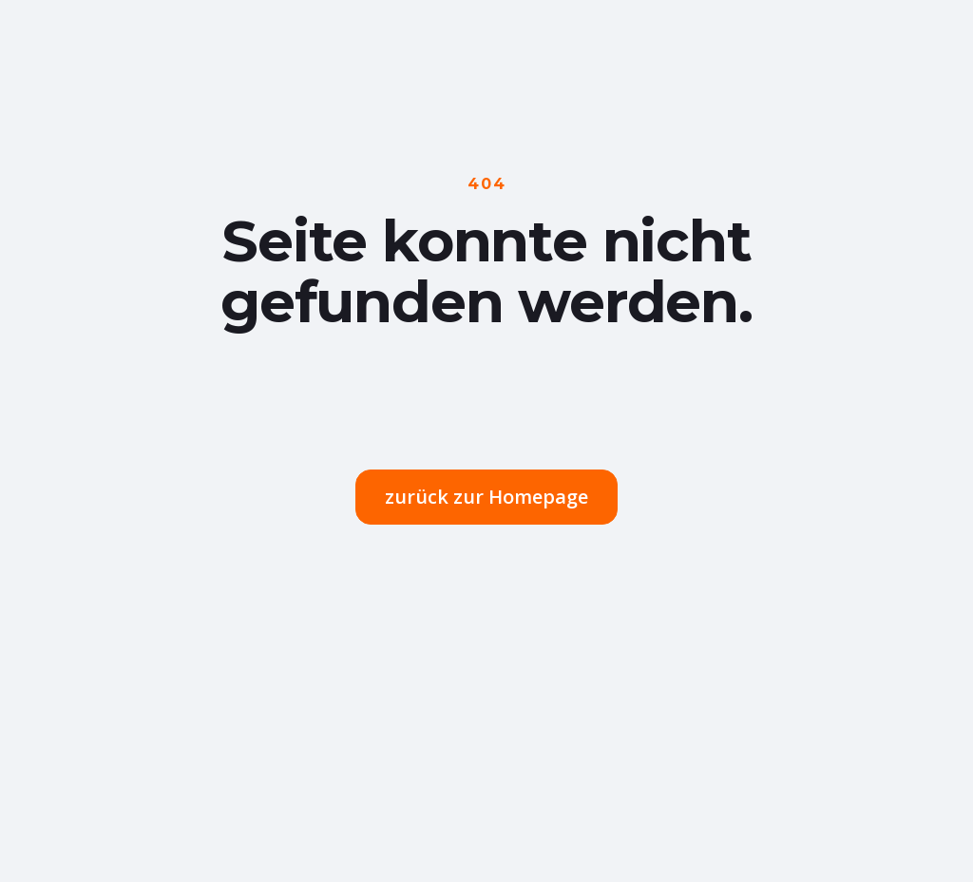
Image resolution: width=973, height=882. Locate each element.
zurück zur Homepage (486, 496)
